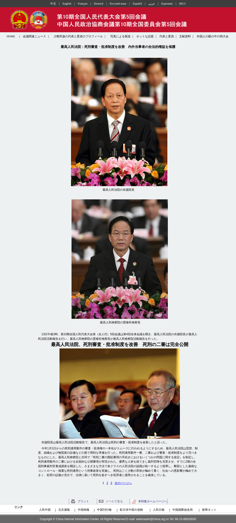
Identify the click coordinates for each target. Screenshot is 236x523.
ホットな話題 (145, 36)
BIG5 (182, 3)
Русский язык (118, 3)
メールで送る (114, 501)
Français (83, 3)
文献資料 (185, 36)
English (67, 3)
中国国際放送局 (182, 509)
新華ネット (209, 509)
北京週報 (64, 509)
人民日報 (158, 509)
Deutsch (98, 3)
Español (137, 3)
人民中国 (45, 509)
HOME (11, 36)
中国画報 (83, 509)
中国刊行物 (104, 509)
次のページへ (123, 483)
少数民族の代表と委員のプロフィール (78, 36)
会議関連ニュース (34, 36)
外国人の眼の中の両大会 (213, 36)
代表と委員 (166, 36)
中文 (53, 3)
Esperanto (167, 3)
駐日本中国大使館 (131, 509)
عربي (151, 3)
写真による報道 (120, 36)
